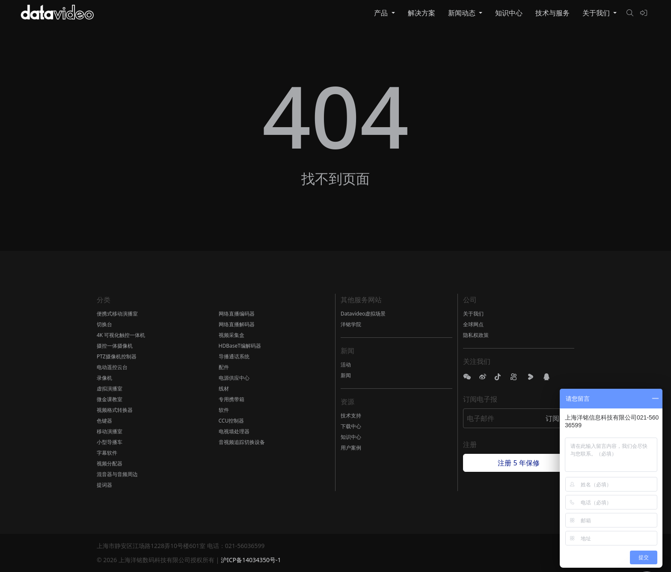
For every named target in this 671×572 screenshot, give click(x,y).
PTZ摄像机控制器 (117, 356)
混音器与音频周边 (117, 474)
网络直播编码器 (237, 313)
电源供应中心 (234, 377)
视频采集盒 (231, 335)
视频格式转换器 (115, 410)
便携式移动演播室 (117, 313)
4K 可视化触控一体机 (121, 335)
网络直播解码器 (237, 324)
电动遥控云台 (112, 367)
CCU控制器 (231, 420)
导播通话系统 (234, 356)
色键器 (104, 420)
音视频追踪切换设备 (242, 442)
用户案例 (351, 447)
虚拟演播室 (109, 388)
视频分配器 (109, 463)
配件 (224, 367)
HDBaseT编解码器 (240, 345)
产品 (381, 13)
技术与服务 (552, 13)
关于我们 (597, 13)
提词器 (104, 485)
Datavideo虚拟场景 (363, 313)
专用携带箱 (231, 399)
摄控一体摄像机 (115, 345)
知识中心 (509, 13)
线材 (224, 388)
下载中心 (351, 426)
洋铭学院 (351, 324)
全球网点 (473, 324)
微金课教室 (109, 399)
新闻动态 (462, 13)
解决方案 (421, 13)
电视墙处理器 (234, 431)
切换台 (104, 324)
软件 (224, 410)
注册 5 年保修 (518, 463)
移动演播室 (109, 431)
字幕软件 (107, 452)
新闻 (346, 375)
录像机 (104, 377)
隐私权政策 (476, 335)
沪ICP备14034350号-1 (251, 560)
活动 (346, 364)
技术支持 (351, 415)
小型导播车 (109, 442)
